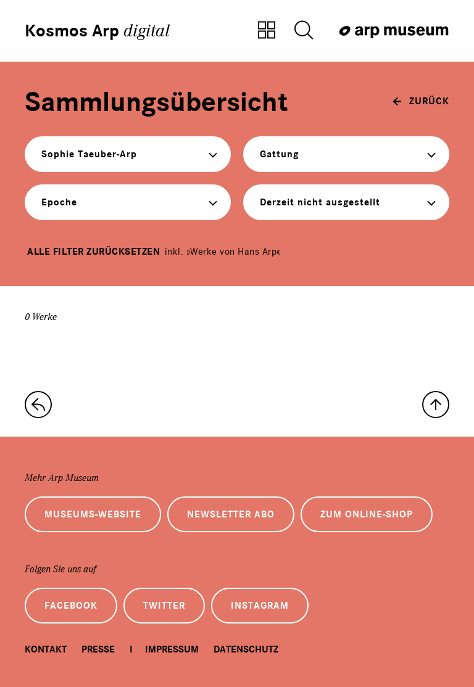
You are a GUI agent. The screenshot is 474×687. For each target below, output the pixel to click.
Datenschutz (246, 649)
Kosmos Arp (97, 31)
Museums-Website (92, 514)
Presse (98, 649)
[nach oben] (435, 404)
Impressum (172, 649)
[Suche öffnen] (303, 31)
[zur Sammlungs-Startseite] (38, 404)
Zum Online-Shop (366, 514)
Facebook (71, 605)
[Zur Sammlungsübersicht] (266, 31)
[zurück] (421, 101)
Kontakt (46, 649)
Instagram (260, 605)
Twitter (164, 605)
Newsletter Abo (231, 514)
